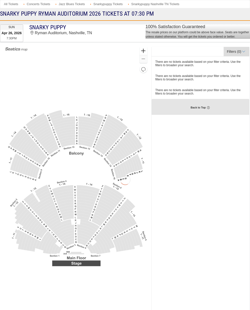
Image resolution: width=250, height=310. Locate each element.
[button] (143, 51)
